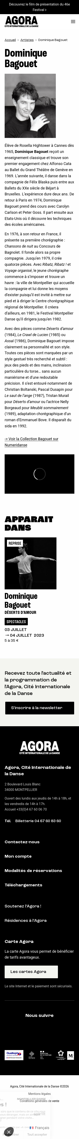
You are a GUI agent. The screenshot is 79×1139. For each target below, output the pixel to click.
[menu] (73, 21)
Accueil (10, 40)
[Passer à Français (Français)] (39, 1128)
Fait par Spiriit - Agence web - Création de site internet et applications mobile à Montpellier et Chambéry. (39, 1114)
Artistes (27, 40)
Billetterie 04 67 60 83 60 (38, 821)
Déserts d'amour (20, 612)
